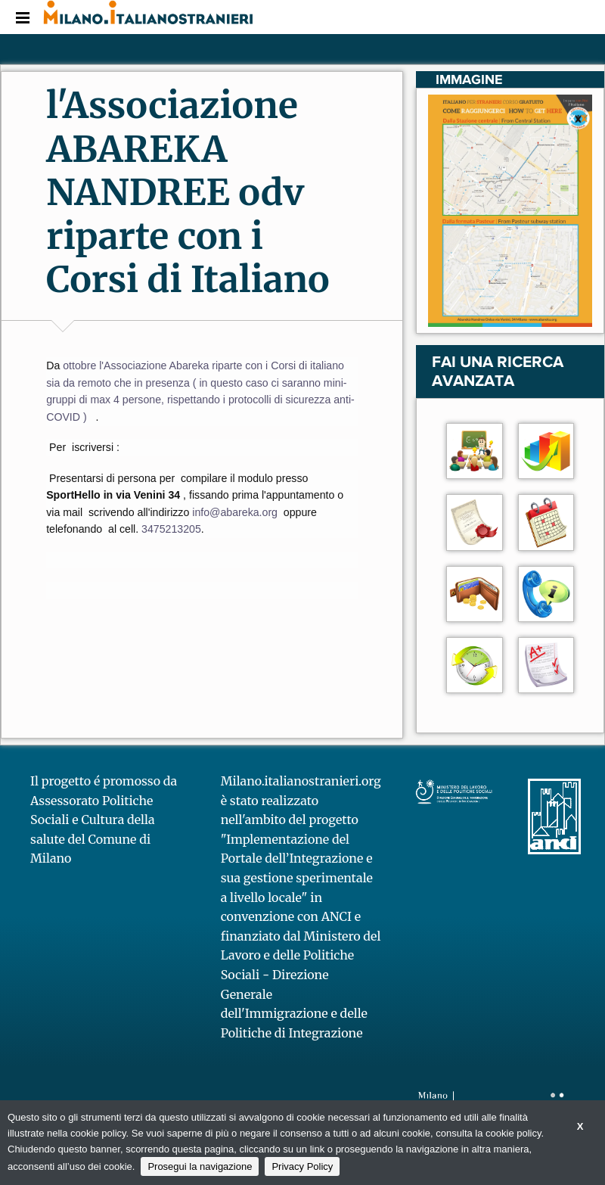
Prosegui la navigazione (199, 1166)
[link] (236, 512)
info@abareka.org (236, 512)
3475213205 (171, 529)
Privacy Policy (302, 1166)
